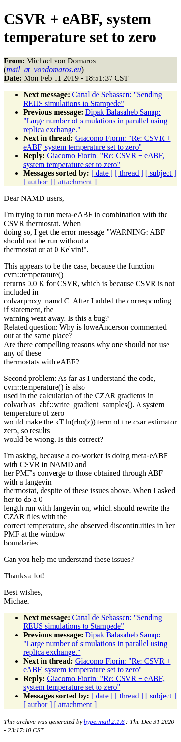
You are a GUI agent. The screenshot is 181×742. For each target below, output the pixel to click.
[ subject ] (160, 173)
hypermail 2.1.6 (104, 721)
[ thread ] (129, 173)
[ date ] (102, 173)
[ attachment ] (75, 182)
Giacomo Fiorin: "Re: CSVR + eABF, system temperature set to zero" (96, 142)
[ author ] (37, 182)
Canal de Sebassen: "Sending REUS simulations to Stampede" (92, 99)
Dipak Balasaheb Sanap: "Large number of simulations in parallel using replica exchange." (95, 121)
